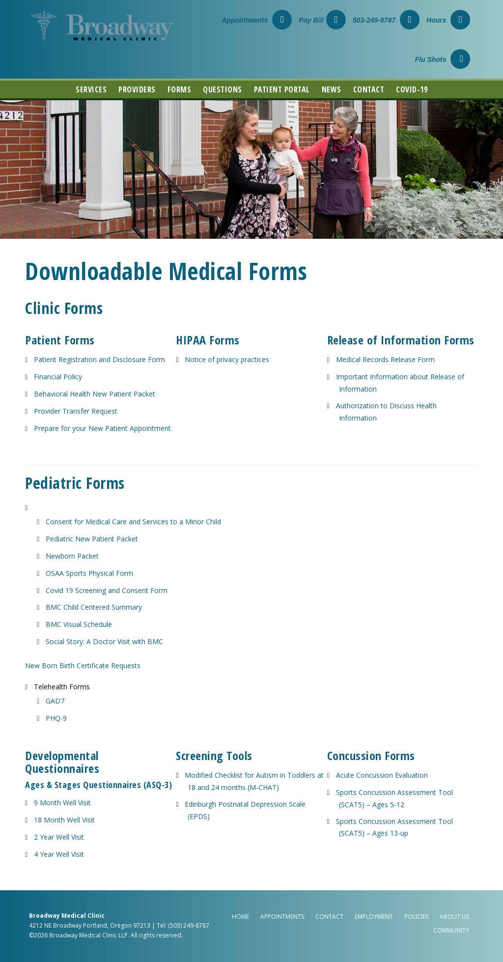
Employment (374, 916)
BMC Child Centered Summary (94, 607)
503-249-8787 (386, 20)
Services (91, 89)
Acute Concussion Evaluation (382, 775)
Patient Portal (282, 89)
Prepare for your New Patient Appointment (102, 428)
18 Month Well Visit (64, 819)
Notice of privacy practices (227, 359)
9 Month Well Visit (62, 802)
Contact (369, 89)
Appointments (257, 20)
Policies (416, 916)
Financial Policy (58, 376)
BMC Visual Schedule (79, 624)
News (331, 89)
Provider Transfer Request (75, 411)
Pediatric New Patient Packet (92, 538)
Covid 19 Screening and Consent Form (107, 590)
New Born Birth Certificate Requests (82, 665)
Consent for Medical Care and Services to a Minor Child (133, 521)
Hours (448, 20)
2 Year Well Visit (59, 837)
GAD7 (55, 701)
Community (451, 930)
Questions (222, 89)
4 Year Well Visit (59, 854)
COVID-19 (411, 89)
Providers (137, 89)
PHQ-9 (56, 718)
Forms (180, 89)
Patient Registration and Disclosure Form (99, 359)
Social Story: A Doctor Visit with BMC (104, 641)
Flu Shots (443, 59)
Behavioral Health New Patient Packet (94, 393)
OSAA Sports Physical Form (89, 573)
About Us (454, 916)
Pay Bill (322, 20)
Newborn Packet (72, 556)
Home (240, 916)
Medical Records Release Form (385, 359)
